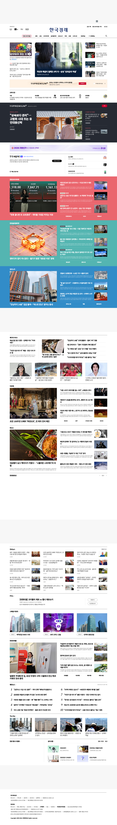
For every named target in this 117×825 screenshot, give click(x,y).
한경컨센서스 (69, 216)
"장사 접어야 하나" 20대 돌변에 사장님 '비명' (81, 353)
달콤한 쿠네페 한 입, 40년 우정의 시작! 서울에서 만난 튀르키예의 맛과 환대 (33, 677)
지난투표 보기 (92, 603)
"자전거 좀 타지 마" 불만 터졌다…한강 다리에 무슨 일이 (82, 695)
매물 (84, 304)
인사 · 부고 (101, 741)
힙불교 (87, 97)
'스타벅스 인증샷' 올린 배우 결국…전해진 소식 (96, 379)
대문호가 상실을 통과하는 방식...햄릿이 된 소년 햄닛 (76, 401)
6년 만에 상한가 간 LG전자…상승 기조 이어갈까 (75, 208)
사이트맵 (36, 807)
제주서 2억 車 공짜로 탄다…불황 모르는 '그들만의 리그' (53, 578)
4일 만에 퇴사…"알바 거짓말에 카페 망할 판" (81, 344)
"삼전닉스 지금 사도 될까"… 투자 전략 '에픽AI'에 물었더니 (33, 689)
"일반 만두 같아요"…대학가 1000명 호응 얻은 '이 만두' (87, 587)
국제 (66, 36)
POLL (11, 596)
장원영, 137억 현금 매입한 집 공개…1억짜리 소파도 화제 (76, 295)
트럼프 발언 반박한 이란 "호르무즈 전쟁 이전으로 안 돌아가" (20, 570)
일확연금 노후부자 (14, 112)
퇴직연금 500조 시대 (20, 634)
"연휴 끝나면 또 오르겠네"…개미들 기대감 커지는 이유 (31, 214)
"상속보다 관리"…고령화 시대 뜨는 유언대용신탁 (21, 118)
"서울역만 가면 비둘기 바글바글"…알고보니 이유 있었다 (44, 379)
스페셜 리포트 (14, 611)
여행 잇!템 (101, 675)
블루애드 (38, 798)
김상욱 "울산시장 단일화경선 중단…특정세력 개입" (20, 64)
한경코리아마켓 (14, 179)
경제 (36, 36)
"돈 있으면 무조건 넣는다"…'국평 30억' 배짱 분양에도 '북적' (20, 587)
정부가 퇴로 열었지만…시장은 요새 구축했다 (70, 734)
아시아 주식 (88, 128)
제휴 (18, 807)
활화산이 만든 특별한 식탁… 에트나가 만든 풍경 (75, 464)
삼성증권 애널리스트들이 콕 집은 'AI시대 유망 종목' (30, 695)
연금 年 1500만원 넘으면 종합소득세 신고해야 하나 (80, 705)
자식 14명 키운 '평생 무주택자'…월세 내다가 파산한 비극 (32, 710)
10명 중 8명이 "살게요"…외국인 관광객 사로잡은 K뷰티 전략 (86, 578)
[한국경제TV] (16, 29)
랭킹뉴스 (12, 685)
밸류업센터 (98, 304)
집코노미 (60, 36)
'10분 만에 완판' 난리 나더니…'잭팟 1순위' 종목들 (53, 587)
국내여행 (78, 675)
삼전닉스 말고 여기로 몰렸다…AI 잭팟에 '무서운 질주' (76, 197)
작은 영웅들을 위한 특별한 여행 (43, 97)
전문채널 (83, 36)
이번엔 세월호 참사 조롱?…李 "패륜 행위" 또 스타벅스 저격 (33, 700)
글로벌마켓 (53, 36)
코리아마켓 (46, 36)
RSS (47, 807)
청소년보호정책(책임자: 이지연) (75, 807)
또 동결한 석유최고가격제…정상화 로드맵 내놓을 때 (21, 98)
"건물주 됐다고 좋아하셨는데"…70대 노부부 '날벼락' (20, 734)
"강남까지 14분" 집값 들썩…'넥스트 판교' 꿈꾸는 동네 (31, 304)
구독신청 (19, 798)
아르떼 (12, 386)
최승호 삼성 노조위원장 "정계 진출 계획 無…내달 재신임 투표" (20, 75)
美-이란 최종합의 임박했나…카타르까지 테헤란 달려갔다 (76, 240)
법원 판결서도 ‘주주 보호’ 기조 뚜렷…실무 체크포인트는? (53, 570)
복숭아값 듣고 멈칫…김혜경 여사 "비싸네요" (22, 341)
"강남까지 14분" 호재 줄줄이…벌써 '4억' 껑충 (82, 340)
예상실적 (68, 262)
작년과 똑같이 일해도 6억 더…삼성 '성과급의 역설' (56, 71)
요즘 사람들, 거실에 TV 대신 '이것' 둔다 (73, 453)
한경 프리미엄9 (27, 36)
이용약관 (53, 807)
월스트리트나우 (66, 226)
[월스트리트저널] (22, 29)
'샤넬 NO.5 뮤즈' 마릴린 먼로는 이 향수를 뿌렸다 (76, 432)
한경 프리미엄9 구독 (97, 26)
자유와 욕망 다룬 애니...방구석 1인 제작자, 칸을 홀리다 (76, 411)
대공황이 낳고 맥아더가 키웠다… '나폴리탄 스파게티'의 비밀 (33, 464)
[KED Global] (27, 29)
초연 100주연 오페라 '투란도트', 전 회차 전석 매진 (29, 421)
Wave (11, 428)
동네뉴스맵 (68, 304)
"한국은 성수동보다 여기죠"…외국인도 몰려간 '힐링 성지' (82, 700)
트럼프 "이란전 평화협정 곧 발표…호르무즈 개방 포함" (101, 74)
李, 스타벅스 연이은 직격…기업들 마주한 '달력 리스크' (101, 55)
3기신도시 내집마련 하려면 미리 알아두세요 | (20, 58)
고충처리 (25, 798)
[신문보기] (11, 29)
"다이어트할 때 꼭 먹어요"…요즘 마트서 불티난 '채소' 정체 (83, 710)
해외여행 (89, 675)
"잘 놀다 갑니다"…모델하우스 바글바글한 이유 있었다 (76, 284)
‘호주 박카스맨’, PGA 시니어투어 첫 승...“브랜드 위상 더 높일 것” (86, 553)
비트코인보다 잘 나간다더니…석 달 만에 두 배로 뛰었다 (75, 184)
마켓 (99, 216)
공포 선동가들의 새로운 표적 (67, 97)
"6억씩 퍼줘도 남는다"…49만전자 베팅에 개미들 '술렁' (82, 689)
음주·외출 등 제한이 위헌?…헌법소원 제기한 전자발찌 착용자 (19, 553)
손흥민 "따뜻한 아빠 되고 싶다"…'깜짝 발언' (69, 379)
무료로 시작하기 (57, 161)
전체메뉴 (92, 36)
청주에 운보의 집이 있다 (68, 655)
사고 (106, 741)
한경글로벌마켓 (14, 223)
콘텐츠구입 (22, 807)
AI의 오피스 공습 (52, 634)
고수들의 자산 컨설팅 (90, 112)
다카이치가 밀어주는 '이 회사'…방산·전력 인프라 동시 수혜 (92, 132)
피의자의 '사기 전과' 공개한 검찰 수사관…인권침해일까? (52, 562)
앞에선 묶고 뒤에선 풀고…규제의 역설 (95, 734)
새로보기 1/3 (104, 549)
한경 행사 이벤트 (15, 741)
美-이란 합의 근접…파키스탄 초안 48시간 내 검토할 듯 (20, 578)
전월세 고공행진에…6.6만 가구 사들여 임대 (74, 273)
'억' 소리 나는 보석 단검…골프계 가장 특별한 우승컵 (86, 570)
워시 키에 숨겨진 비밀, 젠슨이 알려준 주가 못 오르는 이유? (76, 253)
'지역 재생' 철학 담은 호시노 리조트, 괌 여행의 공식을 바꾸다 (76, 666)
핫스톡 (64, 193)
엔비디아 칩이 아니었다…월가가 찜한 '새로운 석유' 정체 (32, 258)
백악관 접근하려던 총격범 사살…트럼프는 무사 (101, 45)
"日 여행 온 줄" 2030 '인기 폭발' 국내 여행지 (81, 349)
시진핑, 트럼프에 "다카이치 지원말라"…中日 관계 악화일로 (87, 562)
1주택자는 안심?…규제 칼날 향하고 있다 (45, 734)
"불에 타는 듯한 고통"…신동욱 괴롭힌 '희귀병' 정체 (20, 379)
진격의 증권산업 (85, 634)
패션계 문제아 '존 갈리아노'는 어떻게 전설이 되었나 (76, 442)
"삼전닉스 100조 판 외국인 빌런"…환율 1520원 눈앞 (101, 64)
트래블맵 (66, 675)
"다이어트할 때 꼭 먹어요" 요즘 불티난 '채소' (81, 357)
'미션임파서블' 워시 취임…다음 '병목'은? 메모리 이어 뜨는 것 (75, 230)
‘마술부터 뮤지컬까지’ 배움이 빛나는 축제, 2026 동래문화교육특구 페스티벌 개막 (76, 645)
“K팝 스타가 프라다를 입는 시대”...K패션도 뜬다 (75, 390)
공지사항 (50, 741)
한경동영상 (13, 475)
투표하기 (93, 600)
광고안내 (32, 798)
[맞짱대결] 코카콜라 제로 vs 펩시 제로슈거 (36, 599)
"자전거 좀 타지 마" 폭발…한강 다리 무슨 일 (22, 351)
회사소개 (13, 798)
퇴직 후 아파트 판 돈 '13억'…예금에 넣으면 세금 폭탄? (92, 116)
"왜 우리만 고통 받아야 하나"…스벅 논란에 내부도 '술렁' (53, 356)
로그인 (105, 26)
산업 (40, 36)
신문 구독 (89, 26)
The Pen (12, 716)
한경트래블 (13, 641)
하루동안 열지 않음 (99, 83)
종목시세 (83, 262)
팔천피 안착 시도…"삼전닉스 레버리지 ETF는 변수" (20, 70)
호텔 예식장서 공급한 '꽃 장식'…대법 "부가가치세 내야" (20, 562)
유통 (70, 36)
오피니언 (75, 36)
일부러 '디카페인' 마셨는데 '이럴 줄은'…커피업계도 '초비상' (33, 705)
